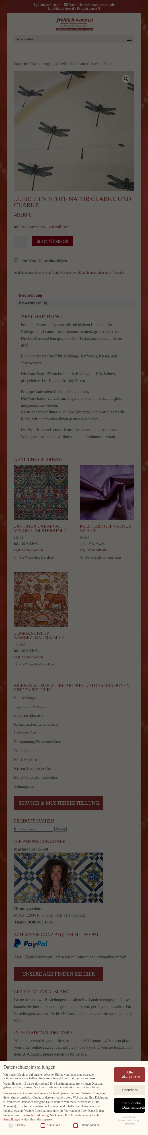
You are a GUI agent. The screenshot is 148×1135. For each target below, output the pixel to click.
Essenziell (17, 1125)
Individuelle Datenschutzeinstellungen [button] (133, 1105)
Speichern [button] (130, 1089)
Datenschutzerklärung (35, 1115)
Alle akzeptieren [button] (131, 1074)
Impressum (129, 1123)
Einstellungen (12, 1119)
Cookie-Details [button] (128, 1117)
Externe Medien (86, 1125)
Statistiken (50, 1125)
